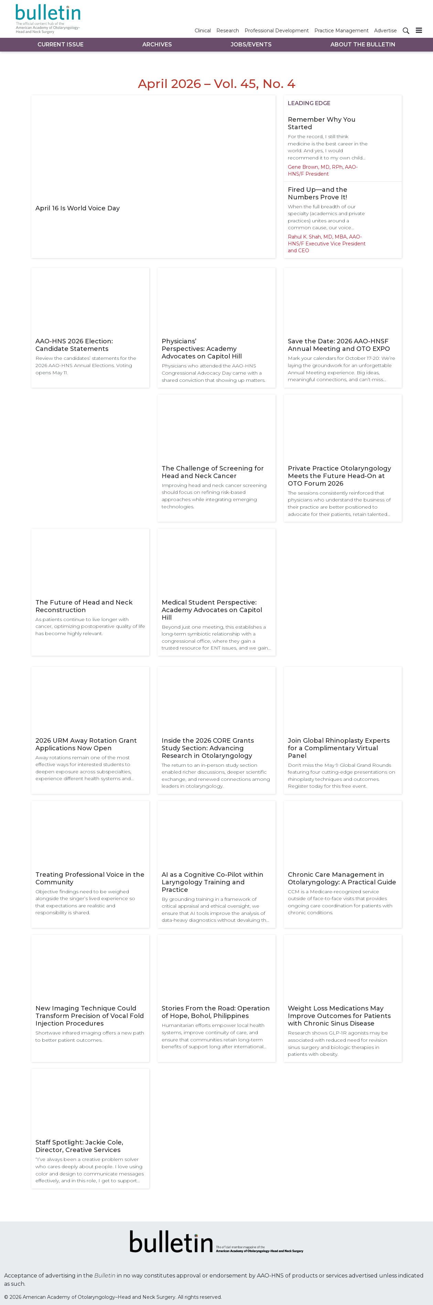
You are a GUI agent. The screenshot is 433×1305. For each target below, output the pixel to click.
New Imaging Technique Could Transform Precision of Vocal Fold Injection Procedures (89, 1016)
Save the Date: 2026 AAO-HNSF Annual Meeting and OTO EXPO (339, 345)
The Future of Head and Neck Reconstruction (83, 606)
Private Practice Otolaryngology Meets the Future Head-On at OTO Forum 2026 (339, 476)
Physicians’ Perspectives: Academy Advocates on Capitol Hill (202, 349)
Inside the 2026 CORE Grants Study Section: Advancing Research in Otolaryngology (208, 748)
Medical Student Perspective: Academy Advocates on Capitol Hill (212, 610)
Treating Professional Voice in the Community (89, 878)
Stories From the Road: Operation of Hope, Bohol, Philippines (216, 1012)
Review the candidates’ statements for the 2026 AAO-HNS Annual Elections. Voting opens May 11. (85, 365)
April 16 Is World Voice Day (77, 208)
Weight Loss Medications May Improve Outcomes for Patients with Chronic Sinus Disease (339, 1016)
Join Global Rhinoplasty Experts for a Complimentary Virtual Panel (339, 748)
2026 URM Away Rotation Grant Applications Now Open (86, 744)
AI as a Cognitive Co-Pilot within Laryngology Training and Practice (212, 882)
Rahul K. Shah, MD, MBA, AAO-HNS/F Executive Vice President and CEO (327, 244)
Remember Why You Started (322, 123)
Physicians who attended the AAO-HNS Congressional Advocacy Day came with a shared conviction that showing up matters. (214, 373)
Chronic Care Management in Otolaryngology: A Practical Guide (342, 878)
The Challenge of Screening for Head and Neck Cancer (213, 472)
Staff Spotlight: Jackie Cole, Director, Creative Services (79, 1146)
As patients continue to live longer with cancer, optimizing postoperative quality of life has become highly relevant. (90, 626)
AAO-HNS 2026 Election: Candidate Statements (74, 345)
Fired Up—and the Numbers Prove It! (317, 193)
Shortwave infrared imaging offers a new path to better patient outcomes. (89, 1036)
